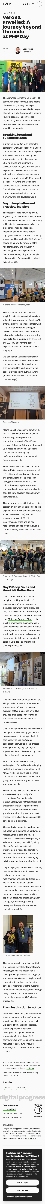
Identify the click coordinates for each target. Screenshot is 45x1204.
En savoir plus (30, 1138)
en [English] (28, 4)
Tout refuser (22, 1190)
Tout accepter (22, 1182)
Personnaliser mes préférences (19, 1197)
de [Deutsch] (24, 4)
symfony (8, 1087)
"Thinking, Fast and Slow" (20, 619)
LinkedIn (30, 1068)
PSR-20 (25, 518)
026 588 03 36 (16, 1117)
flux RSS (14, 1075)
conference (21, 1087)
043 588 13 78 (16, 1114)
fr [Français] (32, 4)
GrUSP (22, 120)
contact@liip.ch (9, 1109)
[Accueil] (7, 4)
